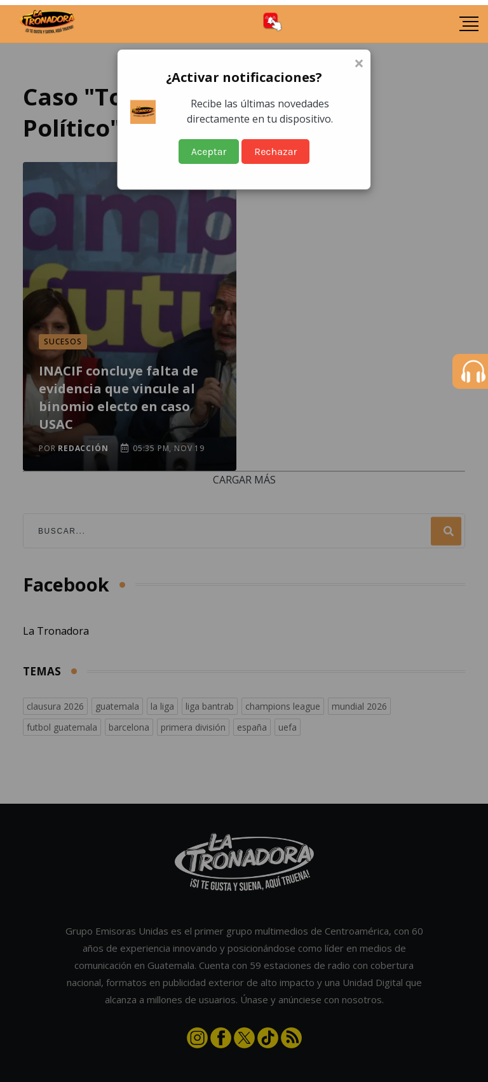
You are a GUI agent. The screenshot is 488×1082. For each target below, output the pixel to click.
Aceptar (209, 151)
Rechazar (275, 151)
